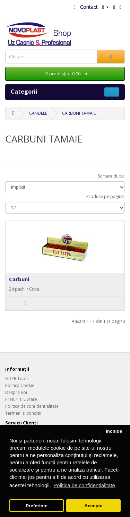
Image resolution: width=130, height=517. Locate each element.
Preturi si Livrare (21, 399)
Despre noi (16, 392)
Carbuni (19, 279)
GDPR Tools (16, 378)
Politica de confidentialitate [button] (84, 485)
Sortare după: (111, 176)
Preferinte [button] (36, 505)
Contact (89, 6)
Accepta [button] (93, 505)
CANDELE (38, 113)
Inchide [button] (114, 431)
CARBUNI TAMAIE (79, 113)
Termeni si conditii (23, 413)
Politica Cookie (19, 385)
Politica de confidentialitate (32, 406)
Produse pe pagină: (105, 196)
